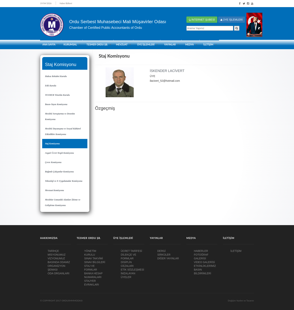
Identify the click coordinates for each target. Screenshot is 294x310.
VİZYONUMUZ (56, 258)
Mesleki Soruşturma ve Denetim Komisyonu (60, 116)
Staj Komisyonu (52, 143)
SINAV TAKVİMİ (93, 258)
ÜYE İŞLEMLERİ (231, 19)
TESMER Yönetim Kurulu (57, 95)
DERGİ (161, 250)
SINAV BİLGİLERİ (94, 262)
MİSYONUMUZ (57, 254)
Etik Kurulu (50, 85)
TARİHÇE (53, 250)
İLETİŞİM (208, 44)
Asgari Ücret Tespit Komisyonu (59, 153)
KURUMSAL (70, 44)
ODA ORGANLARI (58, 273)
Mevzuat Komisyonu (54, 190)
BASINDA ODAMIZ (59, 262)
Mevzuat (122, 44)
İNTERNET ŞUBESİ (202, 19)
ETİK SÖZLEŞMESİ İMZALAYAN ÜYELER (132, 273)
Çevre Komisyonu (53, 162)
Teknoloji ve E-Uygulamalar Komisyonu (63, 181)
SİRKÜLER (163, 254)
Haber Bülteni (66, 3)
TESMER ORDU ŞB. (97, 44)
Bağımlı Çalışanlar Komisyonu (59, 171)
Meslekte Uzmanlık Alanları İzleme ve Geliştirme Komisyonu (62, 202)
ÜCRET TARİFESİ (131, 250)
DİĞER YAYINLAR (168, 258)
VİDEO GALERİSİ (204, 262)
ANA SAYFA (49, 44)
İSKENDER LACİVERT (167, 71)
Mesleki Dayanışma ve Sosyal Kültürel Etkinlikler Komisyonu (63, 131)
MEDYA (189, 44)
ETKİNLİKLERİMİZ (205, 265)
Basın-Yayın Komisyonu (56, 104)
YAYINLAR (170, 44)
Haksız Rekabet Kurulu (56, 76)
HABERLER (201, 250)
